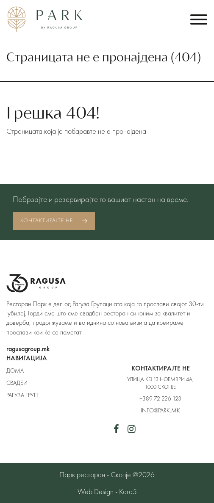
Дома (15, 370)
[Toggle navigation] (198, 19)
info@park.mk (160, 410)
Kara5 (128, 491)
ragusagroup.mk (28, 348)
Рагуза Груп (22, 395)
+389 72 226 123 (160, 398)
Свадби (17, 383)
